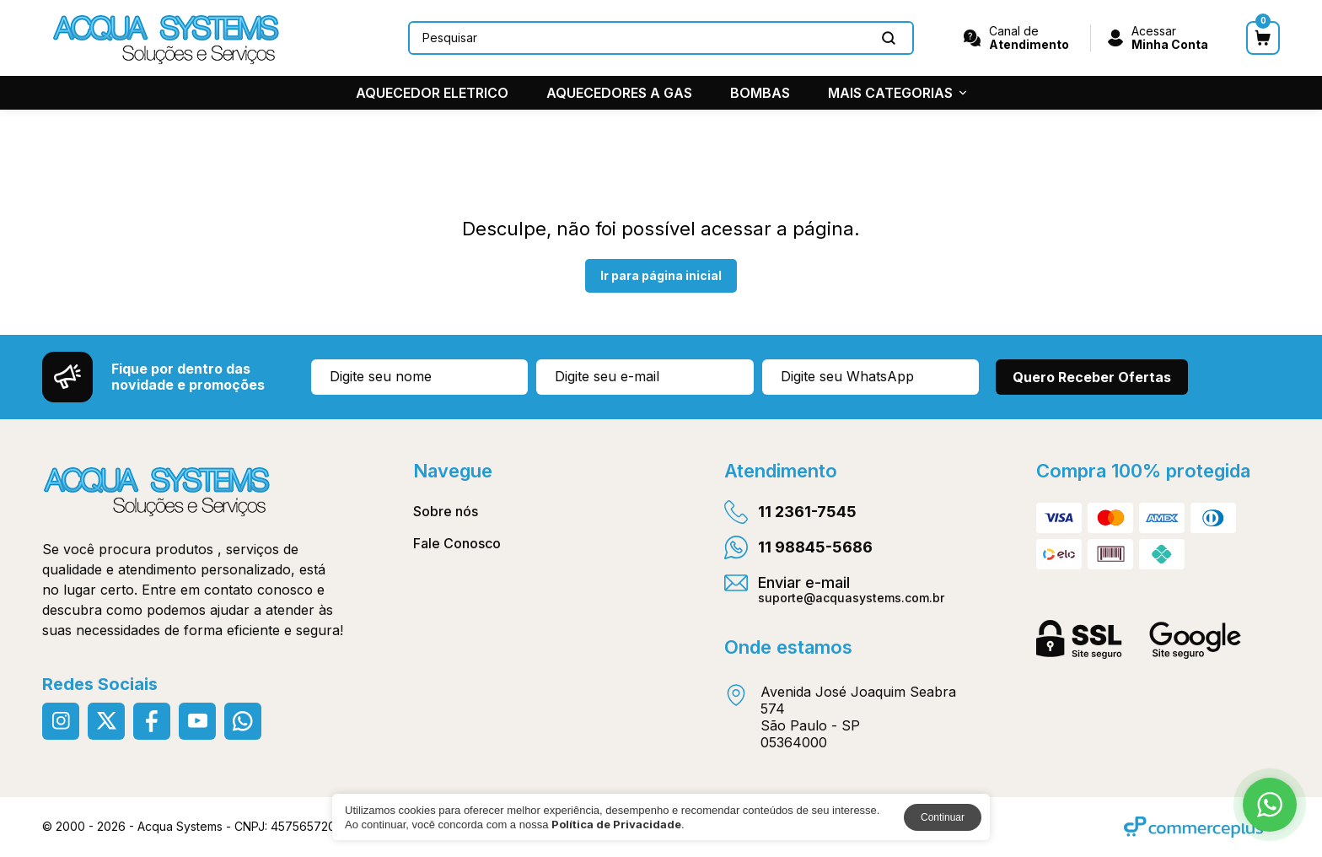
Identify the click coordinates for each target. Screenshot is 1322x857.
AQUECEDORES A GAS (619, 92)
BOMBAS (760, 92)
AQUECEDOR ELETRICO (432, 92)
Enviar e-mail (834, 589)
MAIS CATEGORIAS (897, 92)
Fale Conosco (457, 543)
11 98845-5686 (798, 547)
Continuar (943, 817)
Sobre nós (445, 511)
